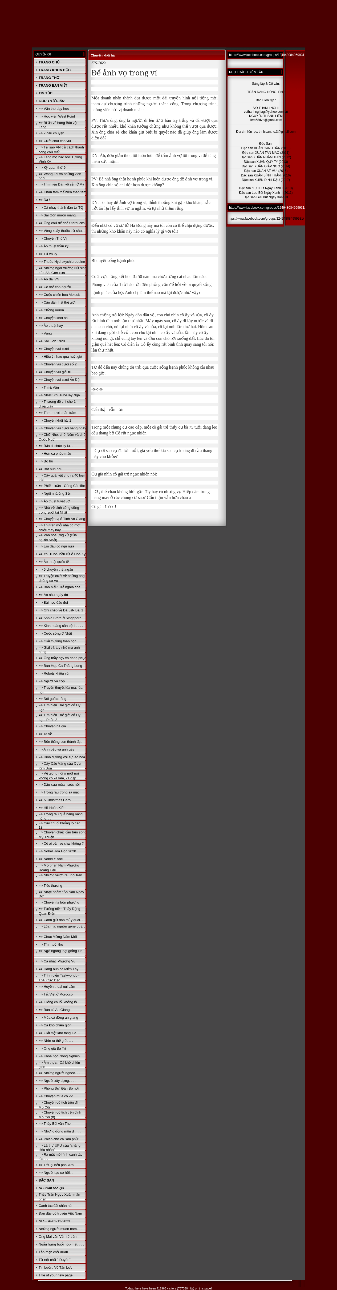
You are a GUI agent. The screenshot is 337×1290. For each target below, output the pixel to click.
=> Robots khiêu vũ (53, 673)
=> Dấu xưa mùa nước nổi (59, 785)
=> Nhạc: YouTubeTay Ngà (59, 395)
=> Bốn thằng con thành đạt (60, 742)
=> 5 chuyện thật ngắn (56, 569)
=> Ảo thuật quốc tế (54, 562)
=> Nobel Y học (51, 859)
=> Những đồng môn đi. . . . (60, 1131)
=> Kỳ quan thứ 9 (52, 168)
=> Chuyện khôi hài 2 (55, 420)
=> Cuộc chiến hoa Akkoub (59, 295)
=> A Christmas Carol (55, 800)
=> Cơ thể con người (55, 287)
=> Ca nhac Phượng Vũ (57, 961)
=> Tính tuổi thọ (51, 944)
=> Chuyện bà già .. (54, 726)
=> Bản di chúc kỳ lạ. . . (57, 446)
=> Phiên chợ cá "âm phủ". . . (61, 1139)
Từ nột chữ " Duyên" (55, 1260)
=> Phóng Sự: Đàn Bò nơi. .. (60, 1088)
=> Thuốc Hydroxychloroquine (62, 262)
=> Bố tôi (46, 461)
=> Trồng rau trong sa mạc (59, 792)
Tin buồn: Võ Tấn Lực (55, 1267)
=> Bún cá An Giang (54, 1010)
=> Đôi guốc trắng (52, 699)
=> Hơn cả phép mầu (55, 453)
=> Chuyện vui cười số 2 (58, 364)
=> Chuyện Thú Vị (52, 238)
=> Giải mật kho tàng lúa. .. (59, 1033)
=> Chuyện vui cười (54, 349)
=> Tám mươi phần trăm (57, 413)
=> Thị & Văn (49, 387)
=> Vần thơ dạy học (54, 109)
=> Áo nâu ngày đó (53, 595)
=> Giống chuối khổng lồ (58, 1002)
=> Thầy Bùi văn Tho (55, 1124)
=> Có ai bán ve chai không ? (61, 843)
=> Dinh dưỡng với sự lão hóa (62, 757)
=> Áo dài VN (49, 279)
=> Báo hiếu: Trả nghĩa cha (59, 587)
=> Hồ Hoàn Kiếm (52, 808)
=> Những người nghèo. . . (59, 1073)
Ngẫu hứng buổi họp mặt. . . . (61, 1244)
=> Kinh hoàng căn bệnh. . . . (61, 626)
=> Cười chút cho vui (55, 141)
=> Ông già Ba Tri (52, 1048)
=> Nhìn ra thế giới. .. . (56, 1041)
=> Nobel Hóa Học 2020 (57, 851)
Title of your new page (55, 1275)
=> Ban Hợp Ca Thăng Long (60, 666)
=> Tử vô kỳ (48, 254)
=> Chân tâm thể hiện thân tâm (62, 192)
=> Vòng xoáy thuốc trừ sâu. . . (63, 231)
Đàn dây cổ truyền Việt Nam (60, 1213)
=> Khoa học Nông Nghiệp (59, 1056)
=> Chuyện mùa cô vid (56, 1096)
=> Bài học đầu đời (53, 602)
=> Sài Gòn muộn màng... (59, 215)
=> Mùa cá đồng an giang (58, 1017)
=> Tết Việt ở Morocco (56, 994)
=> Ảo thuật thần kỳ (53, 246)
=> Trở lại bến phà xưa (56, 1165)
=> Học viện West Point (57, 116)
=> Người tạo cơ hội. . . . (57, 1173)
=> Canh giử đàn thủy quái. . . (62, 920)
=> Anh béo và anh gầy (56, 749)
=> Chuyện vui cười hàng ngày (62, 428)
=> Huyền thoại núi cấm (57, 987)
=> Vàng (45, 333)
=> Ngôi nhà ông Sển (55, 493)
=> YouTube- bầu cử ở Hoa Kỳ (62, 554)
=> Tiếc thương (50, 886)
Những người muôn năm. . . (60, 1229)
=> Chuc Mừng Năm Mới (58, 937)
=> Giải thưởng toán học (57, 641)
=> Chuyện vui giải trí (55, 372)
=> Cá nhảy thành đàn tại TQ (61, 207)
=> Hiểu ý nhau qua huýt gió (60, 356)
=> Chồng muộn (51, 310)
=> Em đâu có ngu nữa (56, 546)
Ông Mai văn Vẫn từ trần (57, 1237)
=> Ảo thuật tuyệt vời (54, 501)
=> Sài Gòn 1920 (52, 341)
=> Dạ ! (44, 200)
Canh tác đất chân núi (55, 1206)
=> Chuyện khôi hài (53, 318)
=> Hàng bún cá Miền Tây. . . (61, 969)
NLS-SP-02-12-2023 (54, 1221)
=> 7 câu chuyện (51, 133)
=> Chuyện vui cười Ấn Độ (59, 380)
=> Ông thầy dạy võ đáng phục (62, 658)
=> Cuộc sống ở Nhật (55, 633)
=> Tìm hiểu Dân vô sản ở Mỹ (61, 184)
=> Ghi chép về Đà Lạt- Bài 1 (61, 610)
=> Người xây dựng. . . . (57, 1081)
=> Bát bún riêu (50, 469)
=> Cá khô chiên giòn (55, 1025)
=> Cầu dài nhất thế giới (57, 302)
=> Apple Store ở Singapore (60, 618)
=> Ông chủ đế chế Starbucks (61, 223)
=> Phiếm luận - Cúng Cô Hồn (62, 486)
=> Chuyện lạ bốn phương (59, 902)
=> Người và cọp (52, 681)
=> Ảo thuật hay (51, 326)
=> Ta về (45, 734)
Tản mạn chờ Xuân (53, 1252)
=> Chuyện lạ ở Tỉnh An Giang (62, 519)
